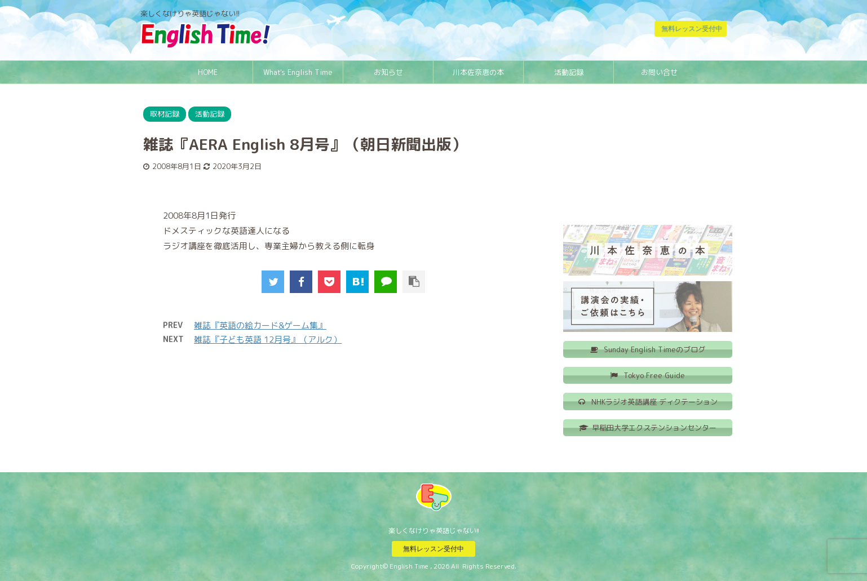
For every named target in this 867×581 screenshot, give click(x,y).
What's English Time (298, 72)
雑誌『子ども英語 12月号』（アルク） (268, 339)
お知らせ (388, 72)
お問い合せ (659, 72)
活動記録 (568, 72)
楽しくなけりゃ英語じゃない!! (433, 530)
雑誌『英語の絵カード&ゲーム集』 (260, 325)
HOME (208, 72)
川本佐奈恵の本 (478, 72)
